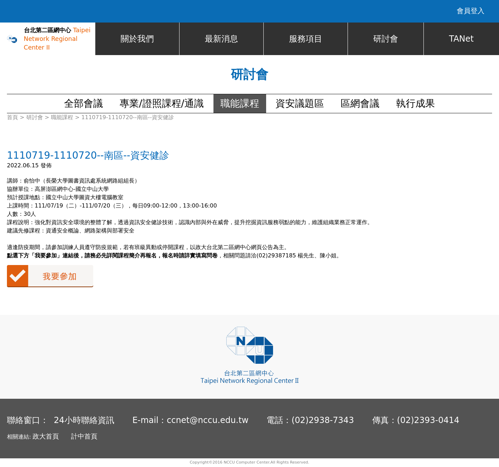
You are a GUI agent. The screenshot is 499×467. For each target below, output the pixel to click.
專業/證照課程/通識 (162, 103)
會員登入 (470, 11)
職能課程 (239, 103)
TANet (461, 39)
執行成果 (415, 103)
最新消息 (221, 39)
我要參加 (50, 276)
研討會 (385, 39)
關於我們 (137, 39)
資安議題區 (299, 103)
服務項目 (305, 39)
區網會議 (360, 103)
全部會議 (83, 103)
